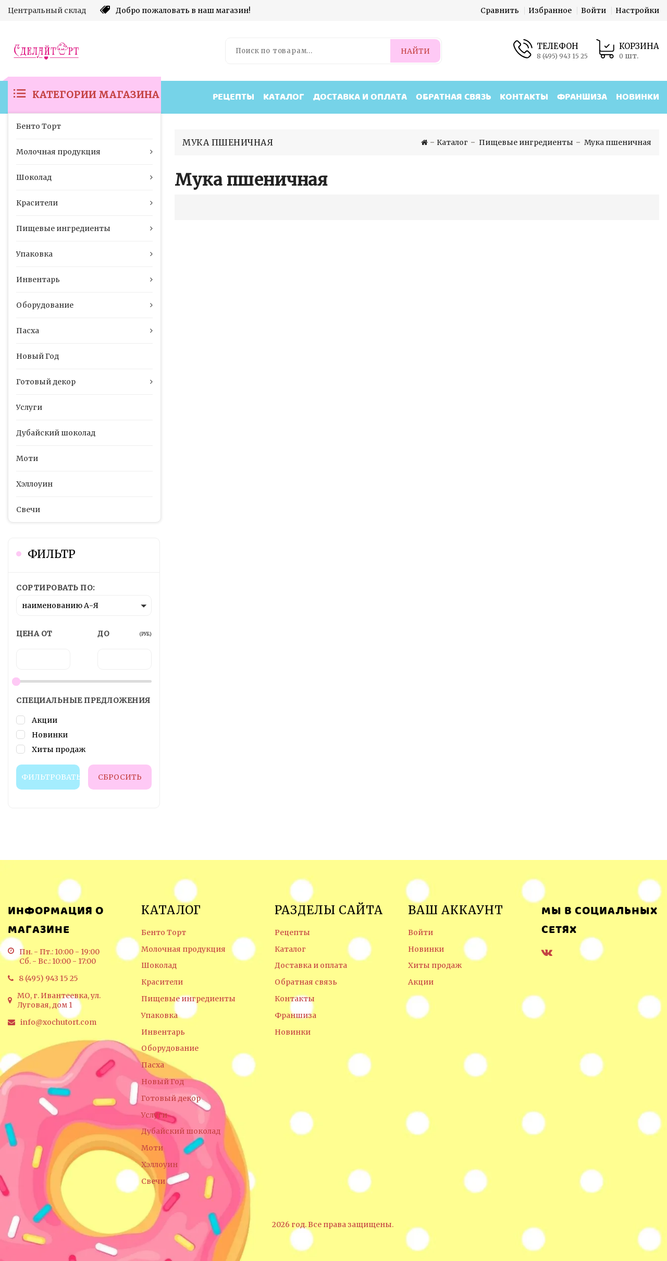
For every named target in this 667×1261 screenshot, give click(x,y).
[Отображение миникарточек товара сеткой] (187, 207)
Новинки (637, 97)
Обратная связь (453, 97)
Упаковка (159, 1015)
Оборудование (170, 1048)
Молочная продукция (183, 949)
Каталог (283, 97)
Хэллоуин (159, 1164)
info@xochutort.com (58, 1022)
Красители (162, 982)
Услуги (154, 1115)
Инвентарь (163, 1032)
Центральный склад (47, 10)
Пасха (152, 1065)
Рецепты (233, 97)
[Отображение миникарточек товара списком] (203, 207)
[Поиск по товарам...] (309, 51)
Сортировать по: (55, 587)
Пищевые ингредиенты (188, 999)
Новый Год (162, 1081)
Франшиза (582, 97)
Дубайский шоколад (180, 1131)
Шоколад (159, 965)
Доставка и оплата (360, 97)
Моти (152, 1148)
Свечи (153, 1181)
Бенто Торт (163, 932)
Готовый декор (171, 1098)
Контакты (524, 97)
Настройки (637, 10)
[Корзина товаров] (627, 51)
